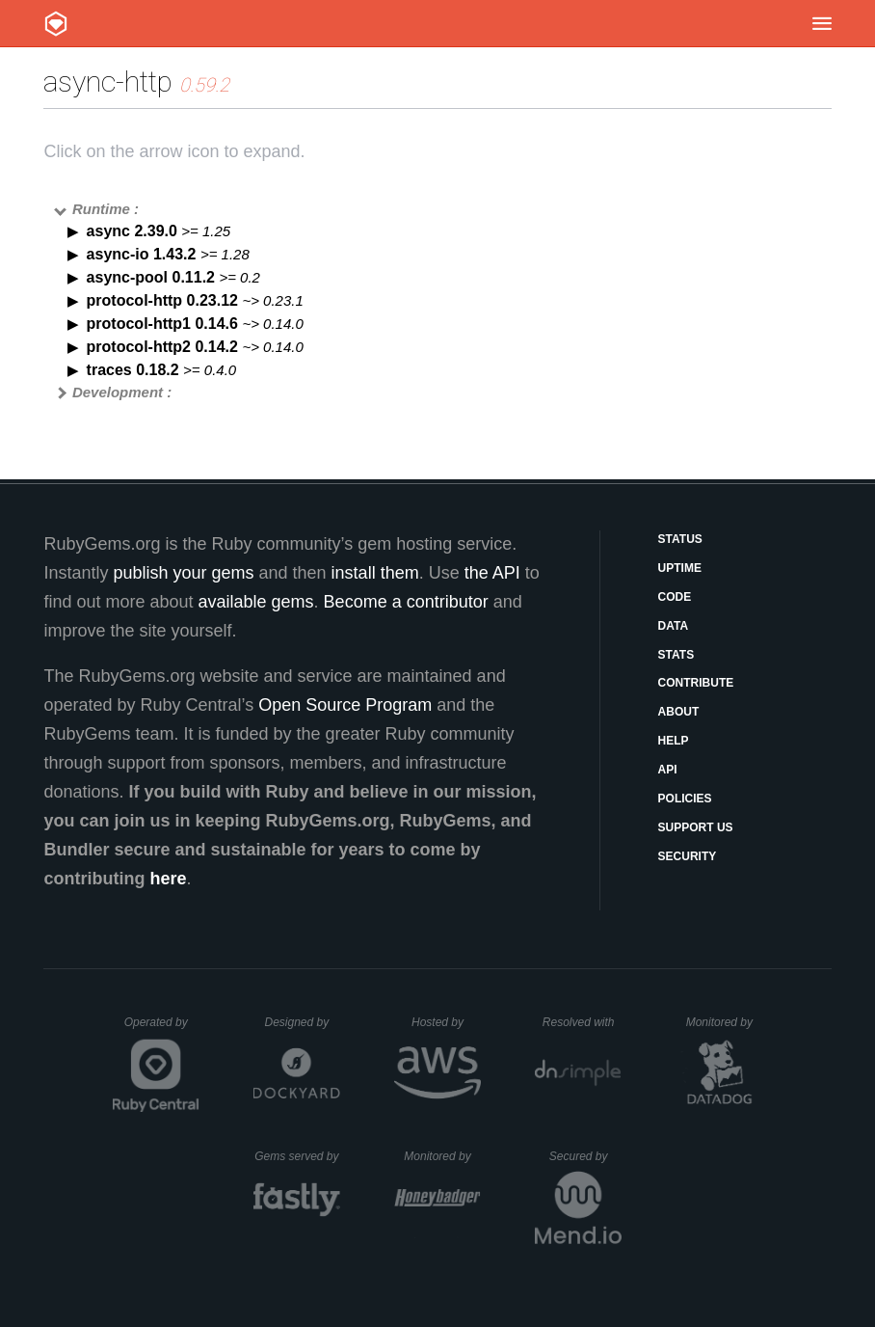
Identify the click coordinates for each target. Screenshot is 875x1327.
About (679, 711)
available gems (256, 601)
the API (492, 572)
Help (673, 740)
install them (375, 572)
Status (680, 539)
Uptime (680, 568)
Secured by (585, 1156)
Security (687, 856)
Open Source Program (345, 705)
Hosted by (446, 1022)
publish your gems (183, 572)
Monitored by (724, 1022)
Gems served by (297, 1156)
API (667, 769)
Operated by (161, 1029)
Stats (676, 655)
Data (673, 626)
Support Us (695, 827)
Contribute (696, 683)
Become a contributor (406, 601)
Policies (685, 798)
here (167, 878)
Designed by (301, 1022)
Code (675, 597)
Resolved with (582, 1022)
